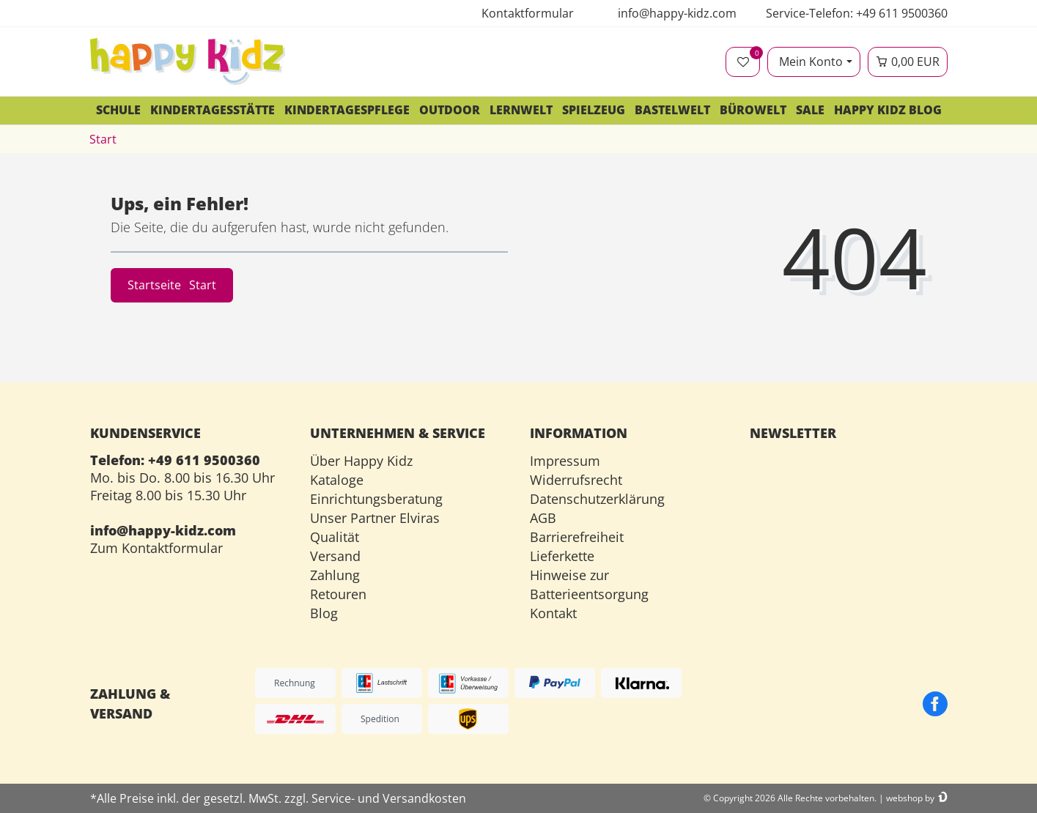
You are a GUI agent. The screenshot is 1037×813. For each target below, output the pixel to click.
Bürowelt (753, 110)
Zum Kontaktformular (156, 548)
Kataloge (336, 480)
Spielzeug (593, 110)
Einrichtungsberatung (376, 499)
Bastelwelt (672, 110)
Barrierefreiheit (577, 537)
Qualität (334, 537)
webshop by (910, 798)
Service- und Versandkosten (388, 798)
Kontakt (553, 613)
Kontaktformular (527, 13)
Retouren (338, 594)
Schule (118, 110)
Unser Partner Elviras (375, 518)
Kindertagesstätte (212, 110)
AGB (543, 518)
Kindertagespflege (347, 110)
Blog (324, 613)
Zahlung (335, 575)
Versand (335, 556)
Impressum (565, 460)
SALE (810, 110)
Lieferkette (562, 556)
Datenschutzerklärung (597, 499)
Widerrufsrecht (576, 480)
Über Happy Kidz (361, 460)
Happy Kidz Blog (888, 110)
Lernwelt (521, 110)
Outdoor (449, 110)
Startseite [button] (172, 285)
